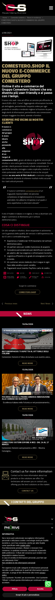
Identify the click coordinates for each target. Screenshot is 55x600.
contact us (27, 490)
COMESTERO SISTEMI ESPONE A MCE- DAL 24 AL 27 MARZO (25, 443)
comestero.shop (32, 190)
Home (5, 17)
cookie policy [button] (25, 545)
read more (27, 363)
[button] (52, 534)
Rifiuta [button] (15, 589)
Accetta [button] (40, 589)
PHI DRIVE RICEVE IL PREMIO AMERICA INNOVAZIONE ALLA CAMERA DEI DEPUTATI (26, 397)
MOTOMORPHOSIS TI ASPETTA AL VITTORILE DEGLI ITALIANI (25, 352)
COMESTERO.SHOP (27, 292)
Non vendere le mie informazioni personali (18, 563)
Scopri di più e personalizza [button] (27, 595)
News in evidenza (34, 17)
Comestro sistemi (17, 17)
